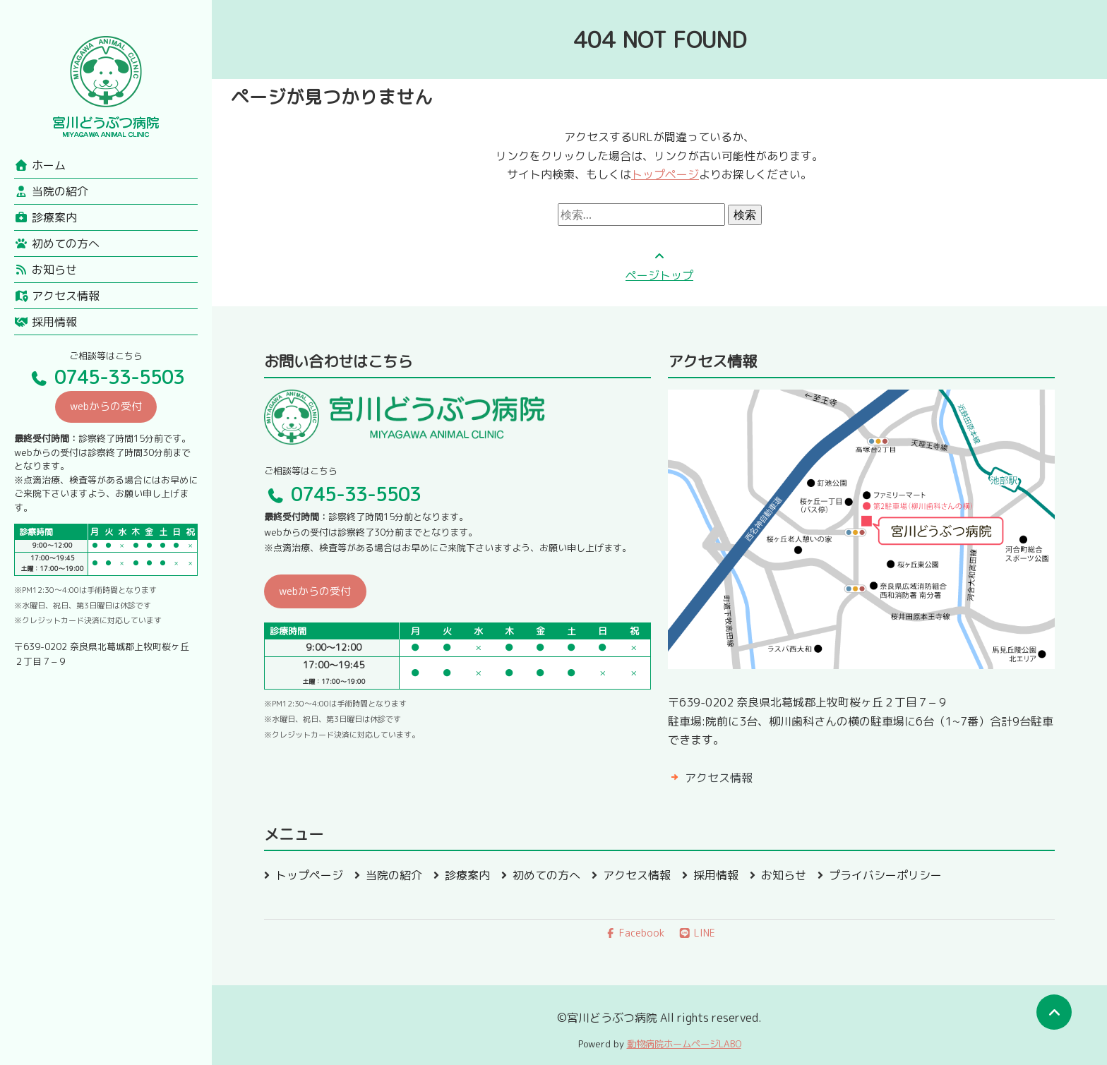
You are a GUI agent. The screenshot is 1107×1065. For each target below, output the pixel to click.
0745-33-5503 (106, 377)
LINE (696, 932)
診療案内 (45, 217)
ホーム (40, 165)
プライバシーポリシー (885, 875)
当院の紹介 (51, 191)
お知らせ (45, 269)
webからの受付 (106, 406)
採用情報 (45, 322)
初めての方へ (57, 243)
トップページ (665, 174)
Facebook (634, 932)
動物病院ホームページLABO (684, 1043)
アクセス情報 (57, 295)
